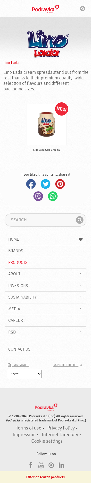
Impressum (24, 434)
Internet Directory (60, 434)
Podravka (46, 9)
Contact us (19, 349)
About (14, 274)
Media (14, 309)
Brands (15, 250)
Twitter (45, 184)
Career (15, 320)
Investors (18, 285)
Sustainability (22, 297)
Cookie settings (47, 441)
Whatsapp (53, 196)
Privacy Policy (61, 428)
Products (17, 262)
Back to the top (65, 365)
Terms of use (28, 428)
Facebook (31, 184)
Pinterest (60, 184)
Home (45, 239)
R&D (12, 332)
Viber (38, 196)
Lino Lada (11, 63)
